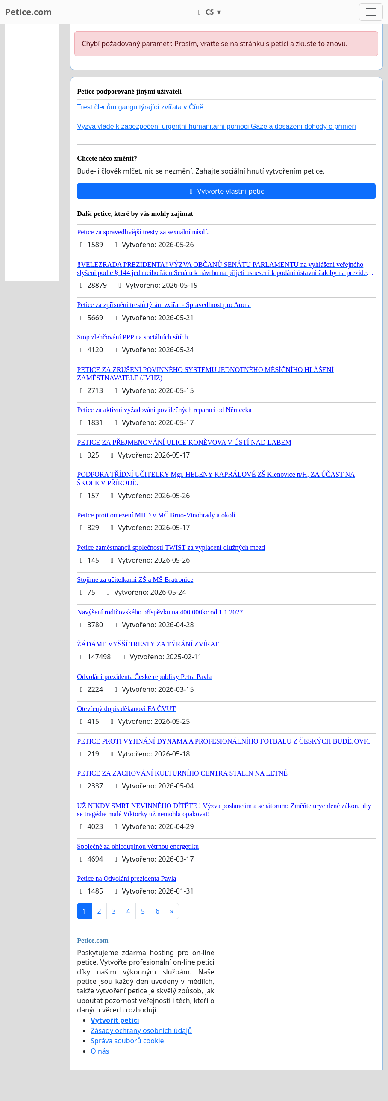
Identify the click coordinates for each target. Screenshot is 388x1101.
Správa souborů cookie (127, 1040)
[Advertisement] (32, 152)
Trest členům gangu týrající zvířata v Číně (140, 107)
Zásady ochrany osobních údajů (141, 1030)
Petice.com (28, 12)
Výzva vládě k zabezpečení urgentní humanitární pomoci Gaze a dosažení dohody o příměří (216, 126)
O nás (100, 1051)
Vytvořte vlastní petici (226, 191)
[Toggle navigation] (371, 12)
